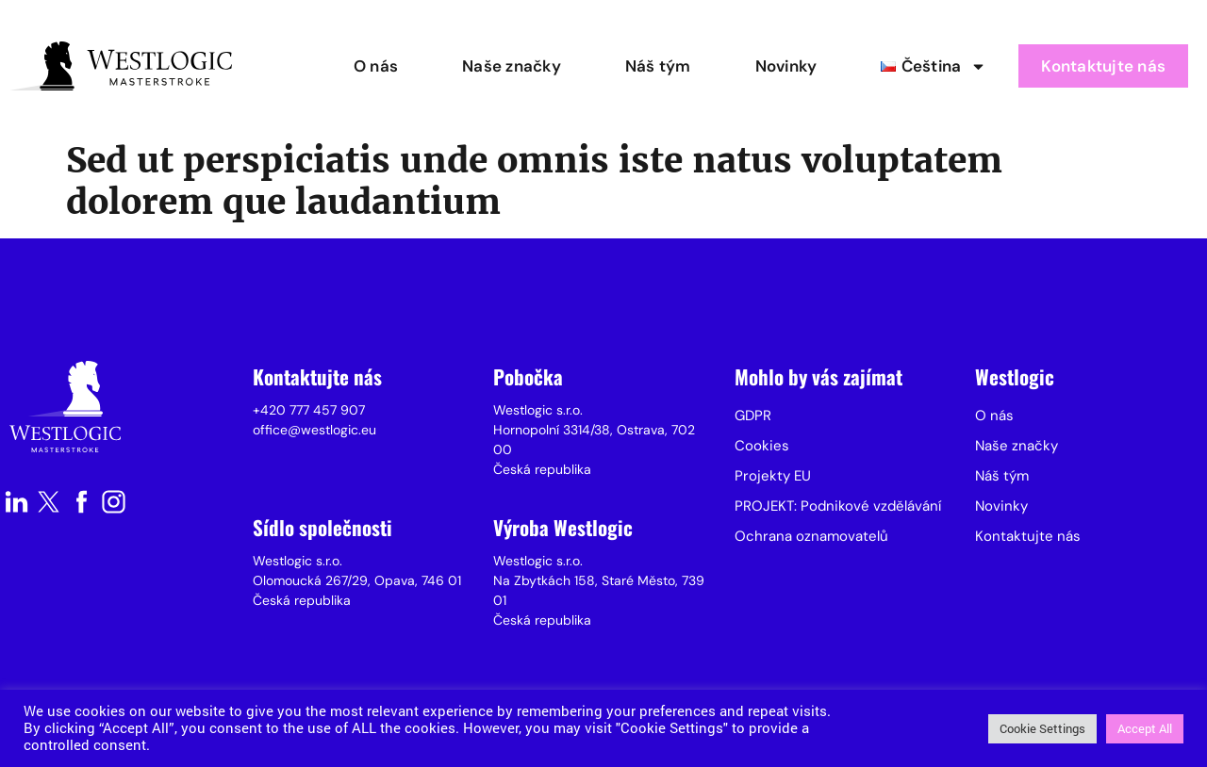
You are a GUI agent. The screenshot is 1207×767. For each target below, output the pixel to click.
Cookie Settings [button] (1042, 728)
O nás (376, 66)
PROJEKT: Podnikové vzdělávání (838, 506)
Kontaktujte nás (1103, 66)
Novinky (786, 66)
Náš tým (658, 66)
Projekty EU (773, 475)
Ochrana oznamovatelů (811, 536)
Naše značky (511, 66)
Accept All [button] (1144, 728)
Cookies (762, 445)
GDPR (753, 415)
